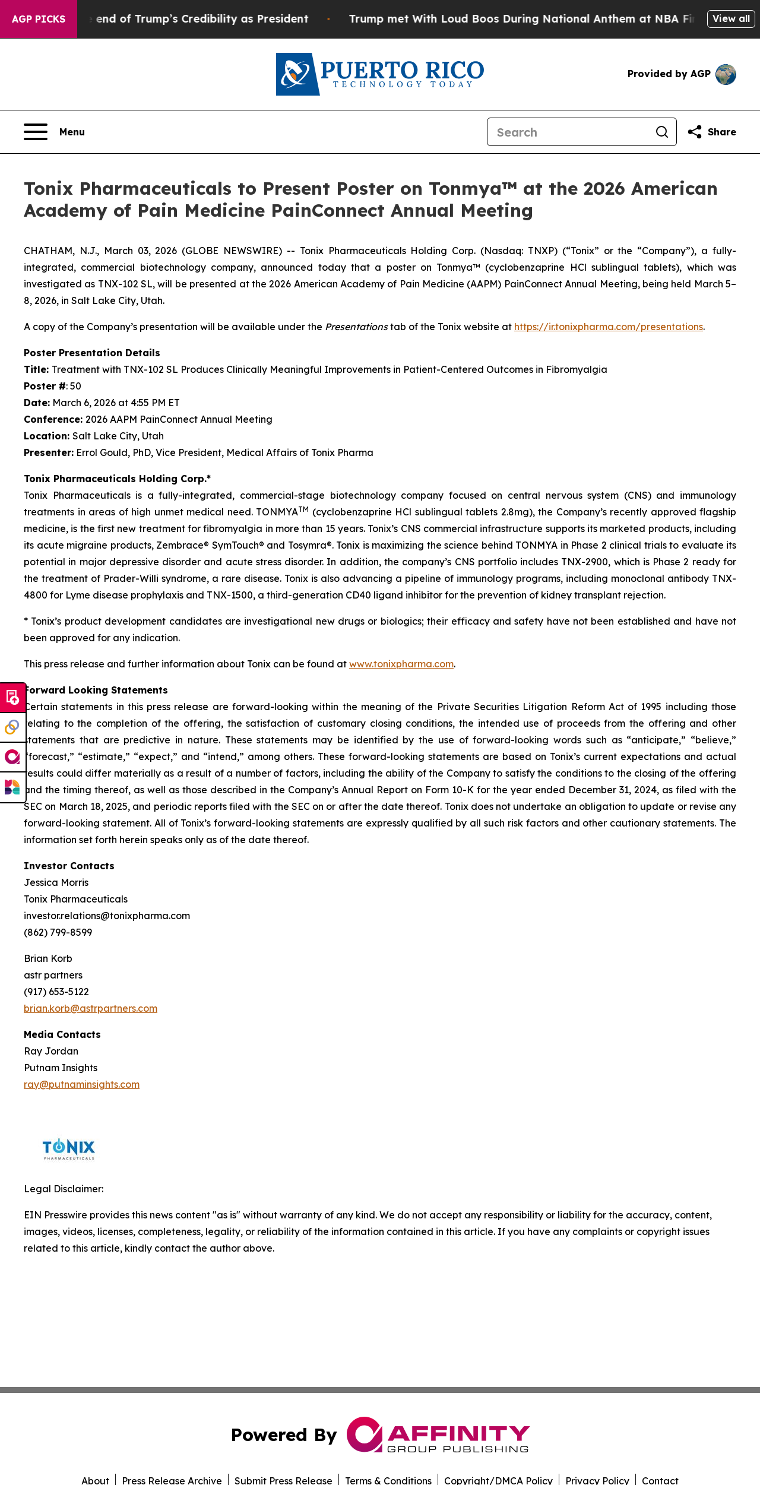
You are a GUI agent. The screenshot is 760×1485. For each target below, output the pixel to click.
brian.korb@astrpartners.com (90, 1008)
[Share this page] (711, 132)
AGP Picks (38, 19)
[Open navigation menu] (54, 132)
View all (731, 18)
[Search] (567, 131)
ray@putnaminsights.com (82, 1084)
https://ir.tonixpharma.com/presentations (608, 327)
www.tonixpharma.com (401, 664)
